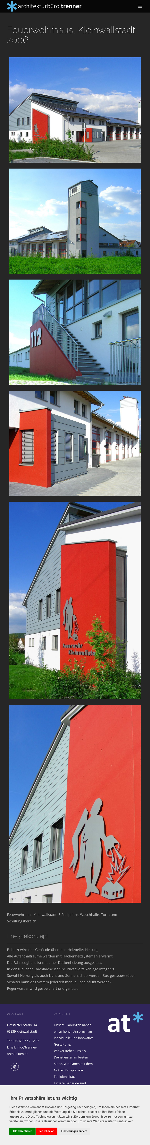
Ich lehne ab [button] (46, 1131)
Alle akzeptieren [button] (22, 1131)
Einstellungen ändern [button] (74, 1131)
